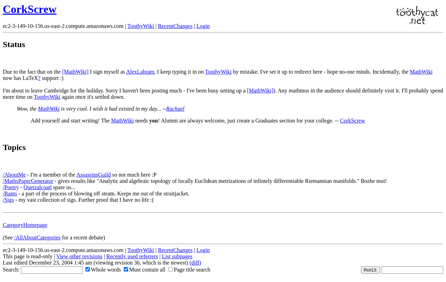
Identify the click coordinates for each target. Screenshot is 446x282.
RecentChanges (175, 26)
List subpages (177, 256)
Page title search (189, 270)
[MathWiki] (75, 72)
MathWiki (421, 72)
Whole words (103, 270)
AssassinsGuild (93, 175)
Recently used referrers (132, 256)
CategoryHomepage (25, 225)
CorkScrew (29, 9)
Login (203, 26)
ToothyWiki (140, 26)
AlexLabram (140, 72)
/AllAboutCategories (37, 237)
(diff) (195, 263)
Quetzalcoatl (38, 187)
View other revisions (79, 256)
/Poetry (11, 187)
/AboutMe (14, 175)
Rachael (175, 109)
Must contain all (145, 270)
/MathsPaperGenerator (28, 181)
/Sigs (8, 200)
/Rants (10, 193)
